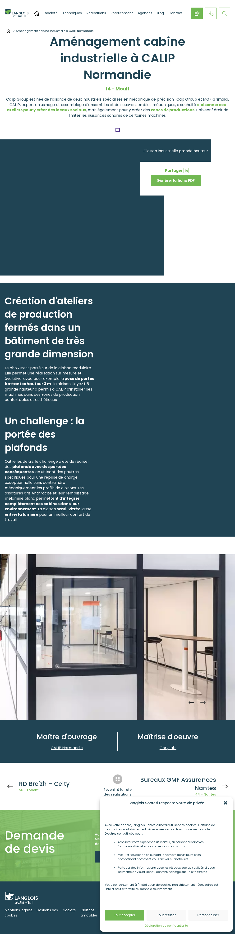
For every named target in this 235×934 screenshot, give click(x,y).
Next (203, 702)
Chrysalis (168, 748)
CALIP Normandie (67, 748)
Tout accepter (124, 915)
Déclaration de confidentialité (166, 926)
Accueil (36, 13)
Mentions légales (18, 910)
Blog (160, 13)
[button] (225, 803)
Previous (191, 702)
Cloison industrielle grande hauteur (175, 151)
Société (51, 13)
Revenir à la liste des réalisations (117, 792)
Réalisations (96, 13)
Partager (174, 170)
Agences (145, 13)
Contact (176, 13)
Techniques (72, 13)
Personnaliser (208, 915)
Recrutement (122, 13)
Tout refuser (166, 915)
